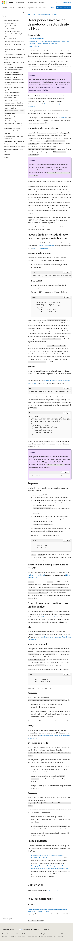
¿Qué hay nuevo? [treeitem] (10, 28)
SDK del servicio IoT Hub (40, 248)
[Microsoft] (3, 2)
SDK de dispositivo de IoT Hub (51, 617)
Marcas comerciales (45, 937)
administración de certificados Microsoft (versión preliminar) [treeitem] (14, 68)
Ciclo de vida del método (36, 39)
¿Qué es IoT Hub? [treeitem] (10, 26)
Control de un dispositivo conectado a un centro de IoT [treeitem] (14, 122)
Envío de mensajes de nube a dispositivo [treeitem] (13, 117)
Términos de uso (32, 937)
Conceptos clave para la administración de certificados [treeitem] (14, 73)
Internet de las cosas (44, 14)
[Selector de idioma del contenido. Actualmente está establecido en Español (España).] (9, 929)
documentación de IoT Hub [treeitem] (12, 20)
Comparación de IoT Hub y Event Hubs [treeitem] (15, 35)
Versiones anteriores (33, 934)
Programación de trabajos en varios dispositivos (47, 855)
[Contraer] (23, 12)
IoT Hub (54, 14)
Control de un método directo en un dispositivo (43, 43)
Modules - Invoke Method (36, 575)
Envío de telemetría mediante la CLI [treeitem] (14, 50)
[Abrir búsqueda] (60, 2)
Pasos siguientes (34, 46)
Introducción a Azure (63, 8)
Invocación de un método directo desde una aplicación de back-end (49, 41)
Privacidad (59, 934)
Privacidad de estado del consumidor (13, 937)
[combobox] (13, 16)
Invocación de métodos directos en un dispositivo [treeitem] (14, 112)
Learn (29, 14)
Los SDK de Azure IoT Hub (39, 858)
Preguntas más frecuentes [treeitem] (12, 31)
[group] (51, 276)
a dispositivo (62, 118)
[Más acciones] (69, 14)
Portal (52, 8)
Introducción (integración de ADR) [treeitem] (15, 42)
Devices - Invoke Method (46, 245)
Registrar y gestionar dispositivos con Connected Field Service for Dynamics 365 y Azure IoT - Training (47, 910)
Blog (42, 934)
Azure (34, 14)
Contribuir (50, 934)
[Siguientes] (56, 2)
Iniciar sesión (67, 2)
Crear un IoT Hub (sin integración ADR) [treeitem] (15, 45)
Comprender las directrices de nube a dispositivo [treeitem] (14, 107)
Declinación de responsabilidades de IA (13, 934)
